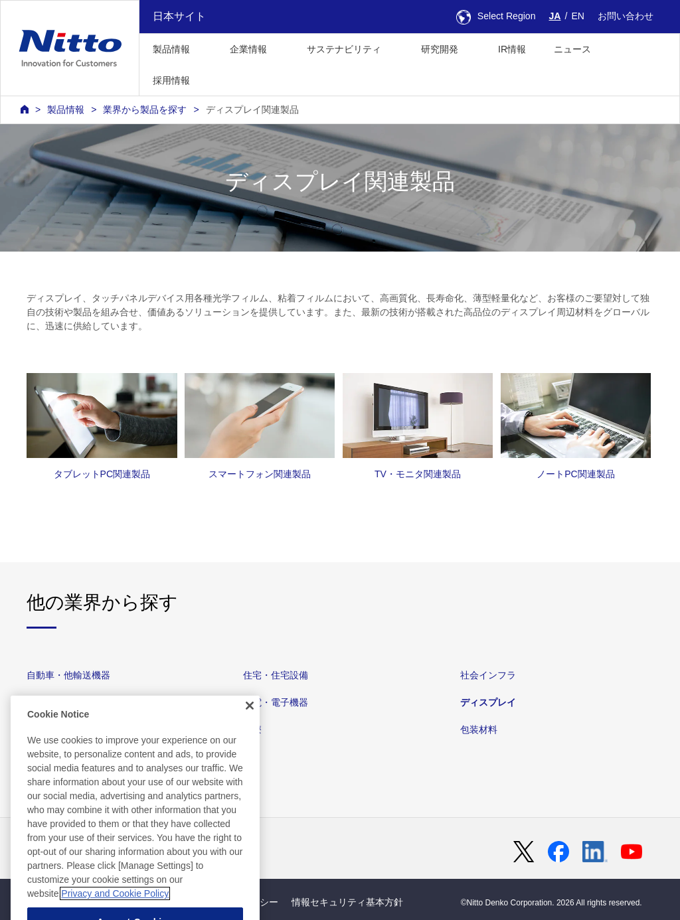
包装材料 (478, 729)
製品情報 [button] (171, 49)
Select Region (496, 16)
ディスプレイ (488, 702)
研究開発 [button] (439, 49)
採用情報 (171, 80)
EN (577, 16)
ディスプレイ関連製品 (252, 109)
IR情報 (512, 49)
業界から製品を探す (145, 109)
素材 (36, 702)
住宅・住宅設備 (275, 675)
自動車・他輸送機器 (68, 675)
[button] (225, 78)
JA (555, 16)
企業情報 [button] (248, 49)
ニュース (572, 49)
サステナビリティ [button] (344, 49)
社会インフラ (488, 675)
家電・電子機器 (275, 702)
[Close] (249, 731)
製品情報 (65, 109)
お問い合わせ (625, 16)
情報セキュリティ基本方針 (347, 902)
